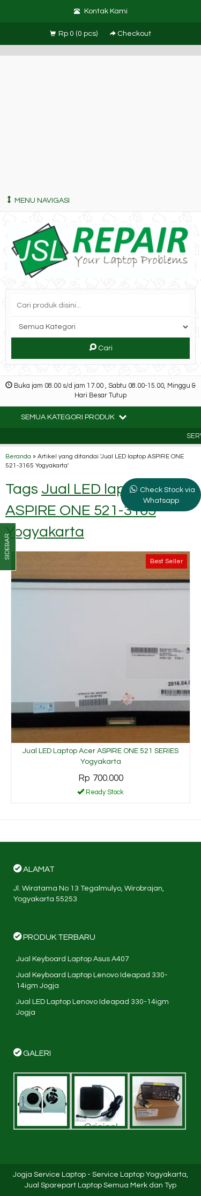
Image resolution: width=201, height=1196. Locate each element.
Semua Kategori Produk (73, 416)
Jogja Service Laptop (49, 1174)
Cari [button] (101, 347)
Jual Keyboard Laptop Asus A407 (72, 959)
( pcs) (74, 33)
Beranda (18, 456)
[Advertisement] (100, 120)
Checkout (130, 33)
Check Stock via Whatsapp (167, 495)
